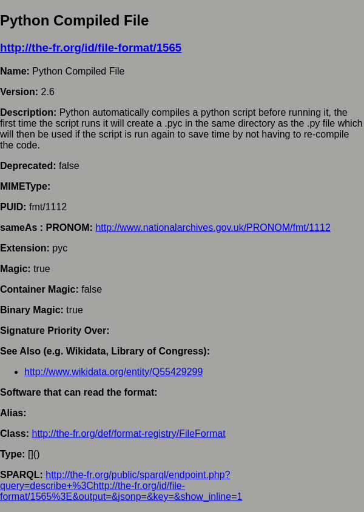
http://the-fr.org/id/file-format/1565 (90, 47)
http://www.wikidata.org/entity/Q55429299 (113, 372)
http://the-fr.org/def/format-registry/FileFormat (128, 433)
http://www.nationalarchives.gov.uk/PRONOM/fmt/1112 (212, 227)
